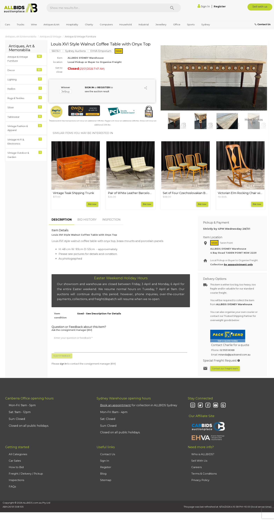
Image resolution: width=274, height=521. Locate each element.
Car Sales (15, 460)
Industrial (144, 24)
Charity (89, 24)
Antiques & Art (51, 24)
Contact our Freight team (225, 368)
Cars (7, 24)
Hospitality (72, 24)
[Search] (172, 7)
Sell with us (260, 6)
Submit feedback (61, 355)
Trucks (20, 24)
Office (176, 24)
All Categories (18, 454)
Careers (196, 467)
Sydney (205, 24)
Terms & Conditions (204, 473)
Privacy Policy (200, 480)
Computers (106, 24)
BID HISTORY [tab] (86, 219)
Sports (190, 24)
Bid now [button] (92, 204)
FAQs (12, 486)
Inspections (16, 480)
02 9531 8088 (227, 350)
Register (220, 6)
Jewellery (161, 24)
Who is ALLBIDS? (202, 454)
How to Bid (16, 467)
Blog (103, 473)
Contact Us (107, 454)
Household (125, 24)
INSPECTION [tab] (111, 219)
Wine (34, 24)
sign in (63, 363)
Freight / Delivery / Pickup (26, 473)
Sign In (204, 6)
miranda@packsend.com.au (234, 354)
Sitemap (105, 480)
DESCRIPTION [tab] (62, 219)
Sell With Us (199, 460)
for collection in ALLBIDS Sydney (138, 405)
